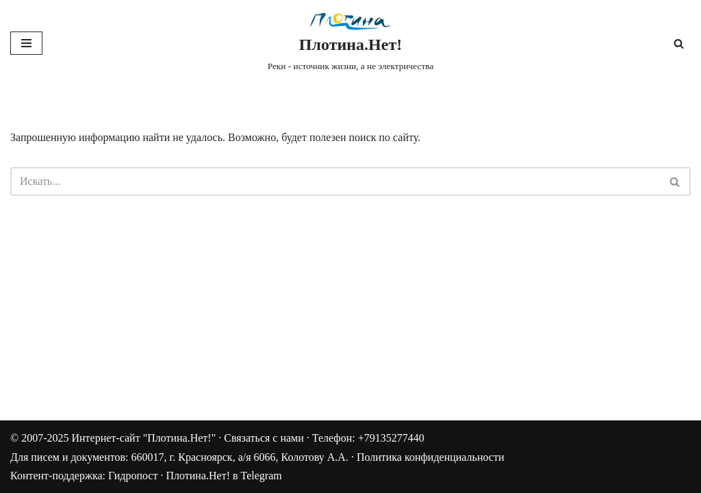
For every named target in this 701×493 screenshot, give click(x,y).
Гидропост (132, 475)
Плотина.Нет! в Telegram (223, 475)
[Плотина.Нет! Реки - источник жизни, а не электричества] (351, 43)
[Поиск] (679, 43)
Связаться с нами (264, 438)
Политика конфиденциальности (431, 457)
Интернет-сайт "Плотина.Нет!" (143, 438)
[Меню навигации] (26, 43)
